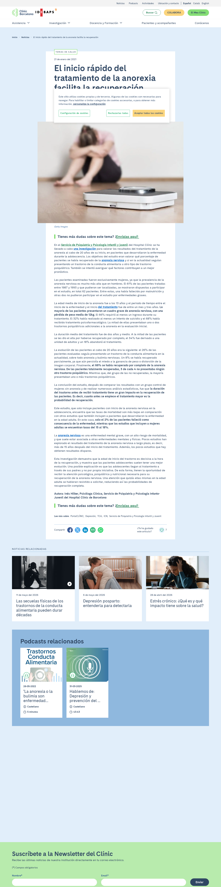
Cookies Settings (69, 113)
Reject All (126, 113)
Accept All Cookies (152, 113)
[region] (111, 106)
